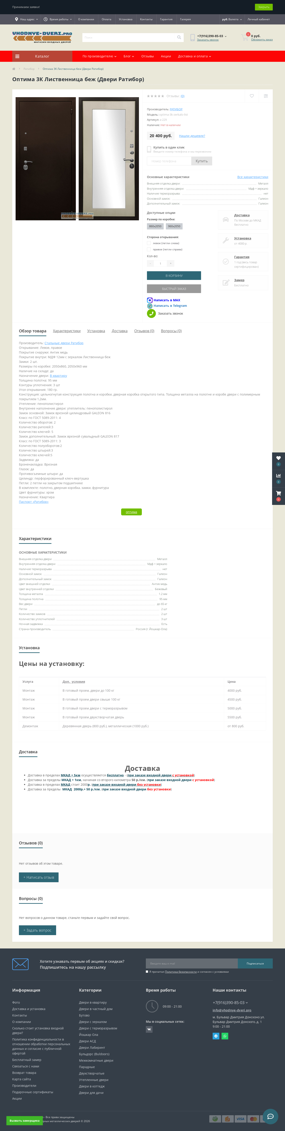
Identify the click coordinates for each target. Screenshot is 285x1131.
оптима (131, 512)
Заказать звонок (208, 40)
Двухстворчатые (91, 1073)
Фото (16, 1002)
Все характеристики (252, 177)
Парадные (87, 1067)
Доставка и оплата (194, 56)
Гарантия (166, 19)
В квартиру (58, 376)
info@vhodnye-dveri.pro (232, 1010)
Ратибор (29, 69)
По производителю (99, 56)
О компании (86, 19)
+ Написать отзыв (38, 877)
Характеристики (67, 330)
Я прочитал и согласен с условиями (189, 972)
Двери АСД (87, 1041)
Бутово (84, 1015)
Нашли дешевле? (192, 136)
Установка (125, 19)
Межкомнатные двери (96, 1060)
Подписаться (255, 963)
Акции (166, 56)
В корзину (174, 275)
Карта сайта (21, 1079)
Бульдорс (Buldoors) (94, 1054)
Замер (239, 280)
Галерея (185, 19)
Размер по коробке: (161, 219)
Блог (129, 56)
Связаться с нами (25, 1066)
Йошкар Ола (88, 1035)
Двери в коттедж (92, 1086)
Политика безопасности (181, 972)
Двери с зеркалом (93, 1022)
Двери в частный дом (95, 1009)
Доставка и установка (28, 1009)
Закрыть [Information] (263, 7)
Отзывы (147, 56)
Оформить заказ (262, 39)
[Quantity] (160, 263)
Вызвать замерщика (24, 1121)
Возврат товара (24, 1073)
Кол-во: (152, 256)
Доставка (242, 215)
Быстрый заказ (174, 289)
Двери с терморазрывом (98, 1028)
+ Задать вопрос (37, 930)
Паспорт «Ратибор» (34, 502)
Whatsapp (225, 1036)
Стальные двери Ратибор (64, 343)
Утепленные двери (93, 1080)
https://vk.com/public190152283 (149, 1029)
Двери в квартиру (93, 1002)
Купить (202, 161)
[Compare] (266, 95)
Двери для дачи (91, 1093)
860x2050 (155, 226)
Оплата (106, 19)
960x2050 (174, 226)
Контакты (146, 19)
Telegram (216, 1036)
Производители (24, 1085)
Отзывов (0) (144, 330)
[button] (278, 496)
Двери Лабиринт (92, 1047)
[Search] (179, 37)
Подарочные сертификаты (32, 1092)
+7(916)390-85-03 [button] (230, 1002)
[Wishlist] (252, 95)
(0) (182, 96)
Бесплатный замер (26, 1060)
